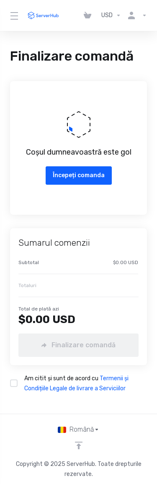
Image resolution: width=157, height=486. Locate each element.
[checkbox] (14, 383)
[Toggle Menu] (13, 15)
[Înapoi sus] (78, 445)
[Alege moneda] (111, 15)
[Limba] (78, 429)
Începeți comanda (79, 175)
